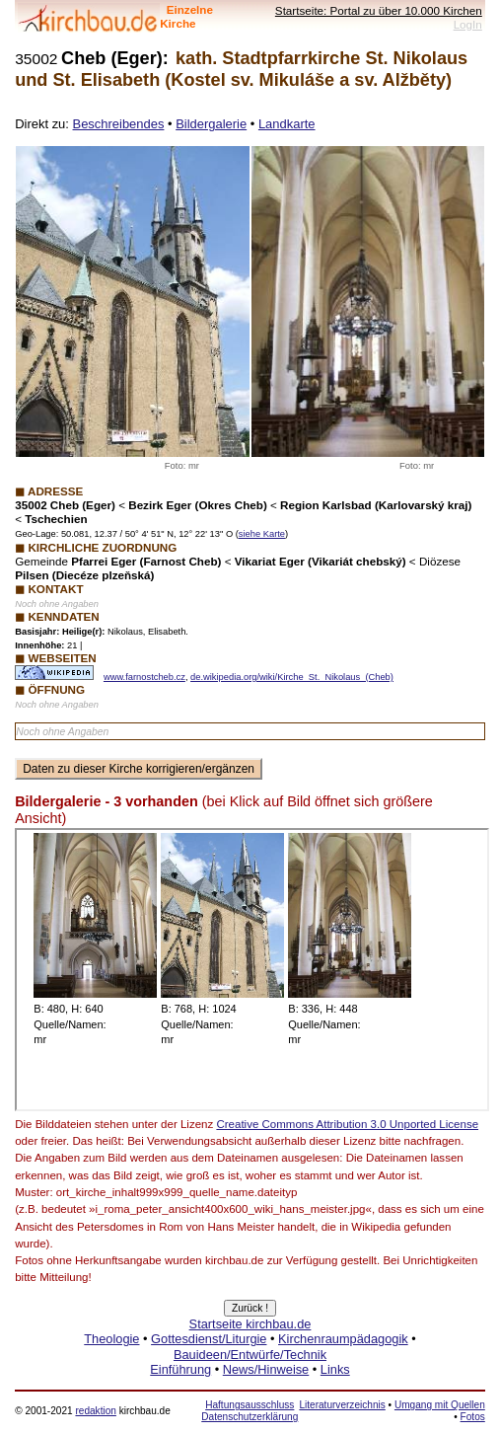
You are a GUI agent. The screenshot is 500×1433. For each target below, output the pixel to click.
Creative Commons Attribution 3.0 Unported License (347, 1124)
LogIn (468, 24)
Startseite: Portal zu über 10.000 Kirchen (378, 10)
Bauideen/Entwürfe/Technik (250, 1354)
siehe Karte (262, 534)
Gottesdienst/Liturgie (208, 1338)
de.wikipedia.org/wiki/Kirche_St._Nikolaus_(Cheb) (291, 677)
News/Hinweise (266, 1369)
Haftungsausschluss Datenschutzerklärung (249, 1410)
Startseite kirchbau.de (250, 1324)
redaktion (95, 1410)
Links (335, 1369)
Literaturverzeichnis (342, 1404)
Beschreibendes (119, 123)
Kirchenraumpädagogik (343, 1338)
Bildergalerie (211, 123)
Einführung (180, 1369)
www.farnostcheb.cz (144, 677)
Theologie (111, 1338)
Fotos (473, 1416)
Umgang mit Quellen (439, 1404)
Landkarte (287, 123)
